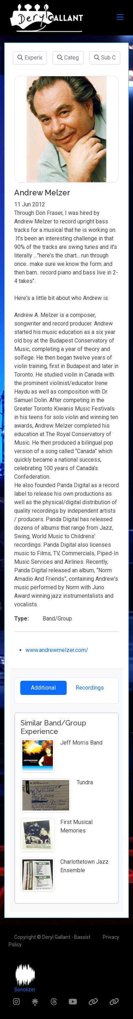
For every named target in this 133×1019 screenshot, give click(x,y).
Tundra (85, 782)
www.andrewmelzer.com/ (57, 650)
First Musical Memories (76, 826)
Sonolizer (24, 989)
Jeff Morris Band (81, 742)
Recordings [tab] (90, 687)
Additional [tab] (43, 687)
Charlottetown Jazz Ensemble (84, 866)
